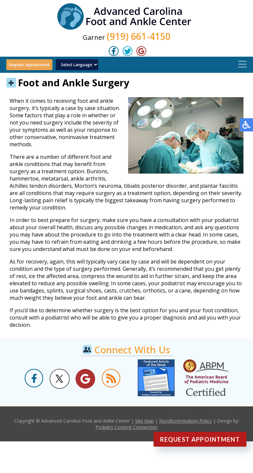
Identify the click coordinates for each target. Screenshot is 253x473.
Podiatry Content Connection (126, 427)
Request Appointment (29, 65)
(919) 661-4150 (139, 36)
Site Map (144, 421)
